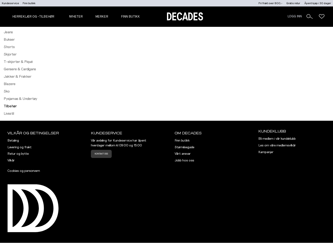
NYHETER (76, 16)
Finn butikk (29, 3)
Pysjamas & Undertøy (20, 99)
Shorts (9, 47)
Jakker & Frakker (17, 76)
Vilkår (11, 160)
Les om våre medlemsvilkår (277, 145)
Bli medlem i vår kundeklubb (277, 138)
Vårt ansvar (183, 153)
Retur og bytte (18, 153)
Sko (7, 91)
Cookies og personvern (23, 171)
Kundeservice (10, 3)
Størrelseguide (184, 147)
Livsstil (9, 113)
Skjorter (10, 54)
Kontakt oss (101, 154)
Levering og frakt (19, 147)
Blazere (9, 84)
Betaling (13, 140)
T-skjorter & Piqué (18, 62)
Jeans (8, 32)
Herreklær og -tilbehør (33, 16)
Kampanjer (266, 152)
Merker (101, 16)
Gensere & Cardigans (20, 69)
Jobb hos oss (184, 160)
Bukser (9, 39)
